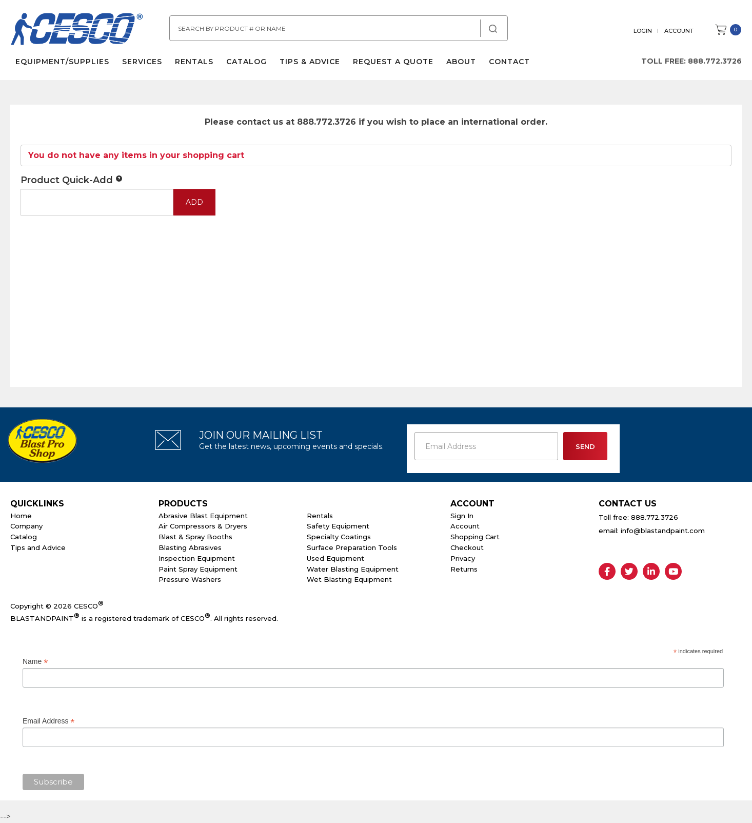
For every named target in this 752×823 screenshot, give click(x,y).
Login (643, 30)
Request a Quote (393, 61)
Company (26, 526)
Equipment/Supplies (62, 61)
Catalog (246, 61)
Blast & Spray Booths (195, 537)
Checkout (467, 547)
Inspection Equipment (197, 558)
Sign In (461, 516)
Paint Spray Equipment (198, 569)
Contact (509, 61)
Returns (464, 569)
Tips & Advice (310, 61)
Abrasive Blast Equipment (203, 516)
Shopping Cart (475, 537)
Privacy (462, 558)
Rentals (194, 61)
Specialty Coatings (339, 537)
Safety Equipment (338, 526)
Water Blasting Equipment (353, 569)
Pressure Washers (190, 579)
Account (679, 30)
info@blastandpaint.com (663, 530)
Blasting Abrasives (190, 547)
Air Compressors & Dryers (203, 526)
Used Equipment (335, 558)
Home (21, 516)
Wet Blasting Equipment (349, 579)
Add (194, 202)
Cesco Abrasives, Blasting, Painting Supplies (77, 30)
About (461, 61)
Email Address (49, 721)
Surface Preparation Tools (352, 547)
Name (35, 662)
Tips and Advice (38, 547)
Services (142, 61)
